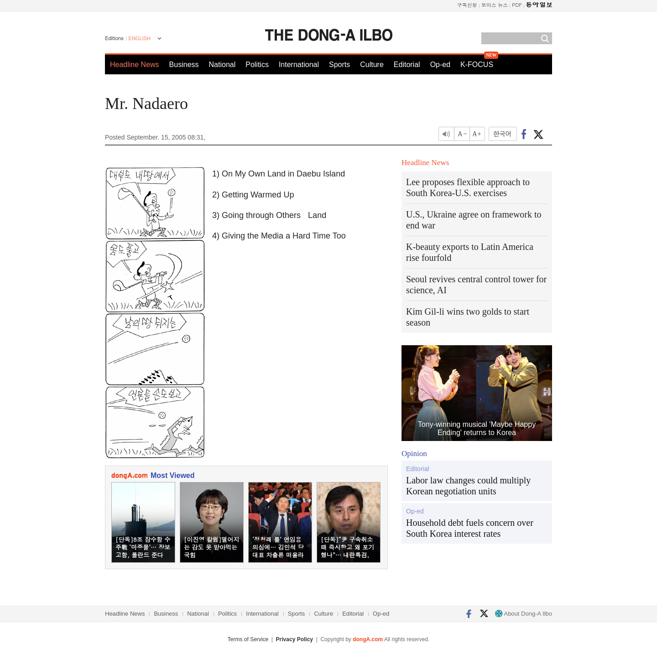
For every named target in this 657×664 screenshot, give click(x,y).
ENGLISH (140, 38)
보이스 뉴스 (494, 4)
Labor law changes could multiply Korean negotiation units (468, 485)
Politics (257, 64)
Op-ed (440, 64)
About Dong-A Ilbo (523, 613)
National (222, 64)
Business (184, 64)
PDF (517, 4)
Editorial (407, 64)
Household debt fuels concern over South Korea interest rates (469, 528)
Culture (372, 64)
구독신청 (467, 4)
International (299, 64)
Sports (339, 64)
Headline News (134, 64)
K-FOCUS (476, 64)
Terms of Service (248, 639)
